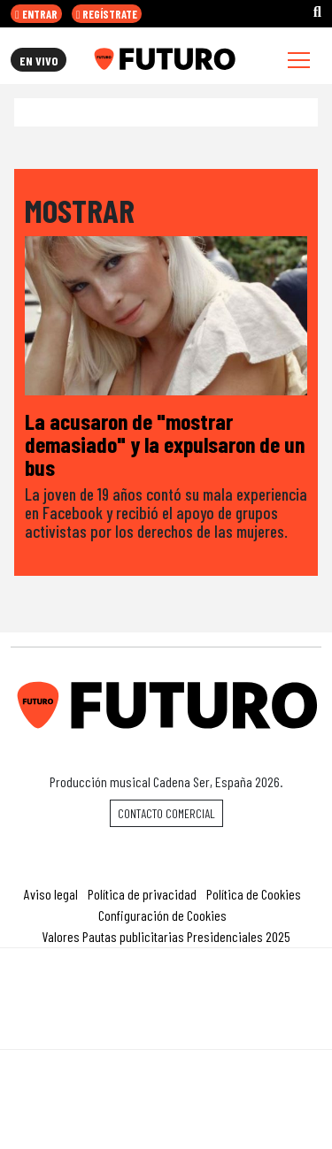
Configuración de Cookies (162, 915)
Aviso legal (51, 893)
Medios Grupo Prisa (167, 1029)
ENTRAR (36, 14)
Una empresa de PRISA (166, 986)
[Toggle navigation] (298, 60)
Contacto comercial (166, 813)
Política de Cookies (253, 893)
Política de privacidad (142, 893)
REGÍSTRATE (107, 14)
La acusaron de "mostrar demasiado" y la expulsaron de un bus (165, 443)
